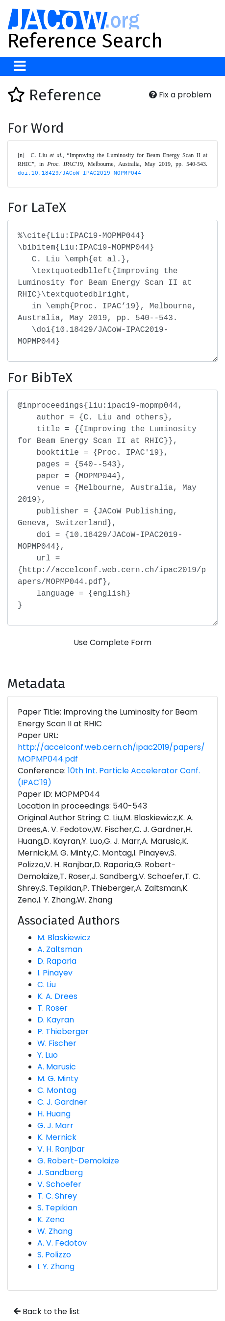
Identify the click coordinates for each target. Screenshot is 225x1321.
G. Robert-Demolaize (78, 1160)
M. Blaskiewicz (64, 937)
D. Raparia (56, 961)
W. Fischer (56, 1043)
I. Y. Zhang (56, 1266)
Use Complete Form (112, 642)
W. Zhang (55, 1231)
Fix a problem (180, 94)
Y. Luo (47, 1055)
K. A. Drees (57, 996)
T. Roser (52, 1008)
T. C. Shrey (57, 1196)
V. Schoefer (59, 1184)
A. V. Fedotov (62, 1243)
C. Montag (56, 1090)
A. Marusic (56, 1066)
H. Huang (54, 1113)
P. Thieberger (63, 1031)
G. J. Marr (55, 1125)
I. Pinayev (55, 972)
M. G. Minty (57, 1078)
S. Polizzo (54, 1254)
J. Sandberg (60, 1172)
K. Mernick (56, 1137)
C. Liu (46, 984)
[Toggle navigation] (19, 66)
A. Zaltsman (59, 949)
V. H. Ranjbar (61, 1149)
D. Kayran (55, 1019)
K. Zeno (51, 1219)
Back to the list (47, 1311)
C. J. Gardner (62, 1102)
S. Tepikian (57, 1207)
